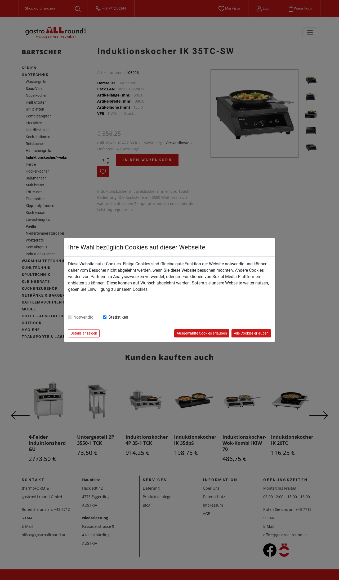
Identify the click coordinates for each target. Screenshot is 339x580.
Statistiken (118, 317)
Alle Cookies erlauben (251, 333)
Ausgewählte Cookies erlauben (202, 333)
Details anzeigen (83, 333)
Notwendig (83, 317)
